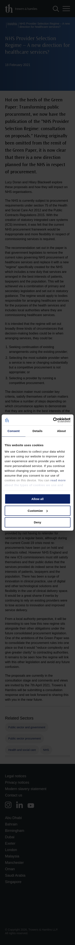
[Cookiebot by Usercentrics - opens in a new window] (53, 420)
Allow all (37, 499)
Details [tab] (38, 431)
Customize (38, 510)
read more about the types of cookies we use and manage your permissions (35, 485)
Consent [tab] (13, 431)
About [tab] (61, 431)
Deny (37, 522)
